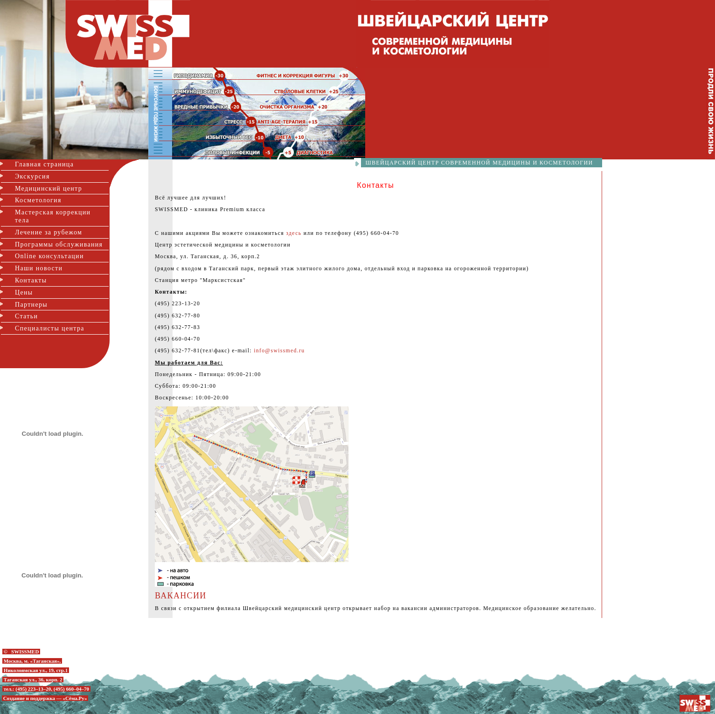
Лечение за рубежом (48, 232)
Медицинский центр (48, 188)
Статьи (26, 316)
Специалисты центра (49, 328)
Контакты (31, 280)
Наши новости (38, 268)
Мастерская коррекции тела (52, 216)
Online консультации (49, 256)
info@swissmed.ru (279, 351)
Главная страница (44, 164)
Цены (24, 292)
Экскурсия (32, 176)
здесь (293, 233)
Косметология (38, 200)
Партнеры (31, 304)
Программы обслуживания (59, 244)
